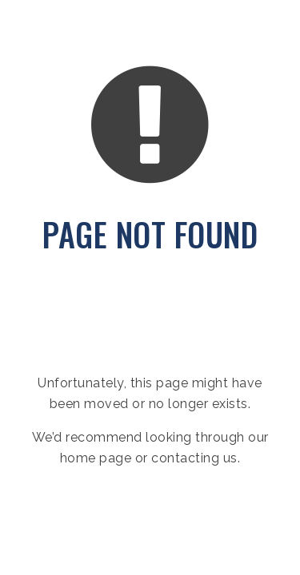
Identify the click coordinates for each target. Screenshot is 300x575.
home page (96, 458)
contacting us (194, 458)
